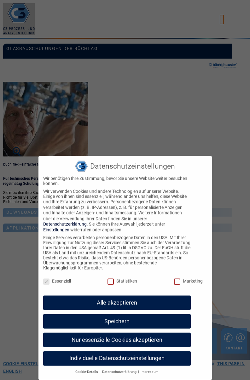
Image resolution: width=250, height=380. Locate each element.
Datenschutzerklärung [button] (119, 369)
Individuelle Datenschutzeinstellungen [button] (117, 355)
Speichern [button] (117, 318)
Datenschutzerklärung (65, 221)
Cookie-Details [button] (87, 369)
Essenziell (57, 278)
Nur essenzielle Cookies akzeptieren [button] (117, 337)
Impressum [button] (150, 369)
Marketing (188, 278)
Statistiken (122, 278)
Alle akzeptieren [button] (117, 300)
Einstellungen (56, 227)
